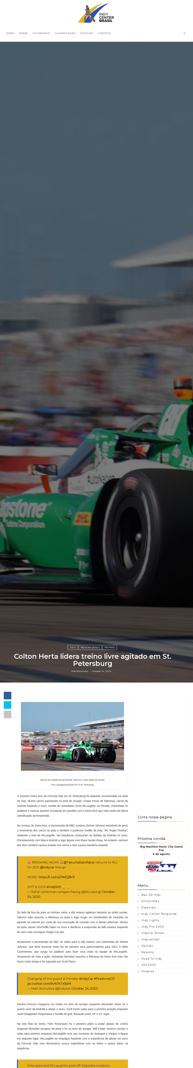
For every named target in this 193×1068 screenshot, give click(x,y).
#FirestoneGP (104, 979)
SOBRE (23, 33)
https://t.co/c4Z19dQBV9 (56, 877)
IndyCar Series (90, 647)
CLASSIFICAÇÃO (65, 33)
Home (10, 33)
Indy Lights (150, 920)
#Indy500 (54, 887)
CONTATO (104, 33)
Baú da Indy (151, 895)
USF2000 (148, 965)
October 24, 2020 (84, 988)
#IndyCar (86, 979)
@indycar (47, 867)
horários (147, 971)
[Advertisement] (161, 748)
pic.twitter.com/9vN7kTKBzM (49, 983)
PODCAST (86, 33)
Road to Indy (151, 958)
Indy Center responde (159, 914)
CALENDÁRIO (41, 33)
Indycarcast (150, 939)
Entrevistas (150, 901)
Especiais (148, 907)
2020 (73, 647)
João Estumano (79, 671)
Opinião (147, 946)
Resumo (110, 647)
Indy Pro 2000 (152, 926)
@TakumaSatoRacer (79, 862)
